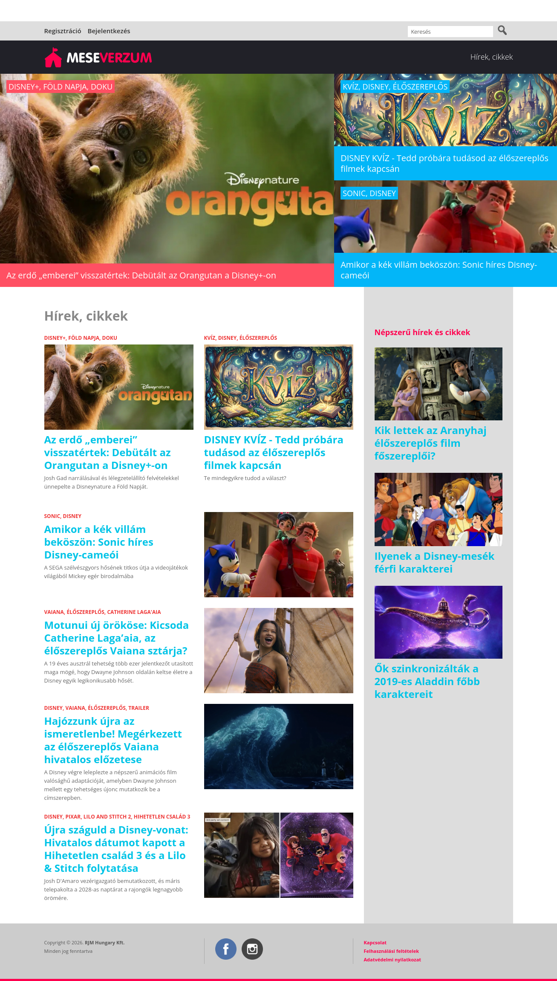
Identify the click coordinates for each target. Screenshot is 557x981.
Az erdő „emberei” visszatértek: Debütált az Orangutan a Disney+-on (107, 452)
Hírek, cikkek (491, 57)
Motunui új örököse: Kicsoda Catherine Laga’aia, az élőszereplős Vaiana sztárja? (116, 637)
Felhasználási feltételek (391, 951)
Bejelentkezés (109, 30)
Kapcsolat (375, 942)
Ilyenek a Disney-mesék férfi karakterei (435, 562)
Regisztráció (62, 30)
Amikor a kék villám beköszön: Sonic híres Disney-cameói (98, 541)
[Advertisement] (438, 764)
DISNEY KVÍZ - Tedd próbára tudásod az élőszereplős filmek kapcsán (273, 452)
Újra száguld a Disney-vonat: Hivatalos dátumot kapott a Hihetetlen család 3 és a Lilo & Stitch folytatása (116, 848)
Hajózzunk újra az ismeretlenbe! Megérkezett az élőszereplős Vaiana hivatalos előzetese (113, 740)
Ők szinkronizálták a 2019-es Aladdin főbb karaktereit (427, 681)
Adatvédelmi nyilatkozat (392, 959)
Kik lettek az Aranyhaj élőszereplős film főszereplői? (431, 443)
